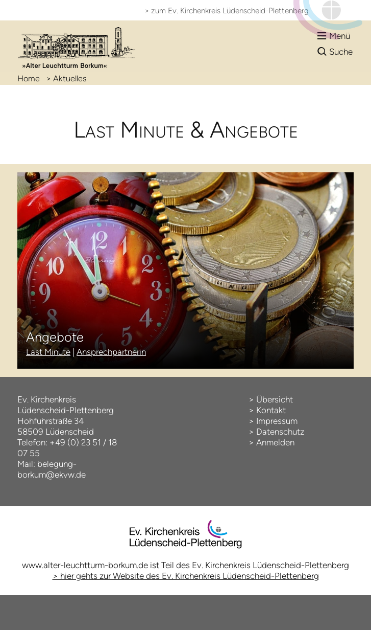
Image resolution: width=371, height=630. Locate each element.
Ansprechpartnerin (111, 352)
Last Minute (48, 352)
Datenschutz (280, 431)
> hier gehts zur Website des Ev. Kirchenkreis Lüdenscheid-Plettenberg (186, 576)
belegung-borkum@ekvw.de (51, 469)
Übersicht (274, 399)
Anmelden (275, 442)
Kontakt (271, 410)
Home (28, 78)
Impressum (277, 421)
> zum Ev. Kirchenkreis (226, 10)
